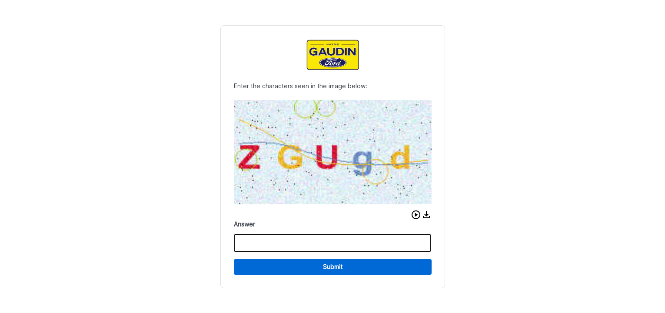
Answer (244, 224)
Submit (332, 266)
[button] (416, 215)
